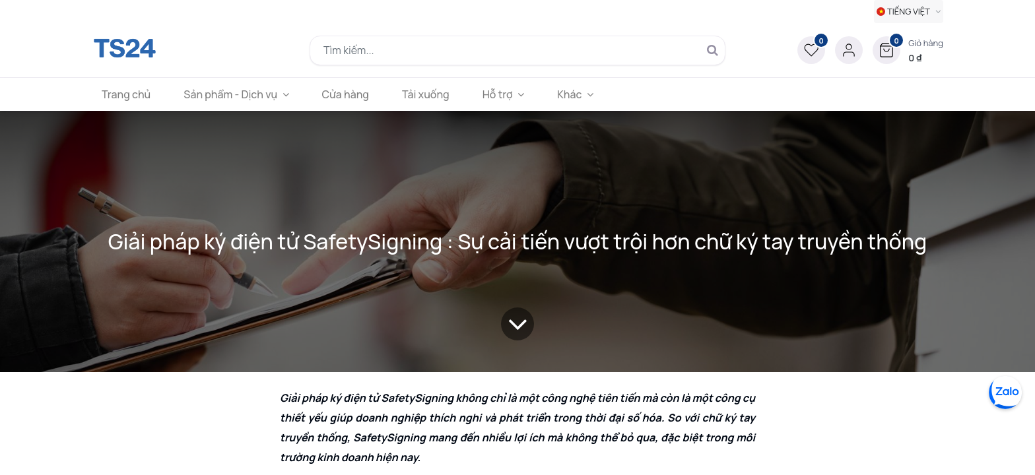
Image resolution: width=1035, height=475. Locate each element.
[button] (908, 50)
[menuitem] (126, 94)
